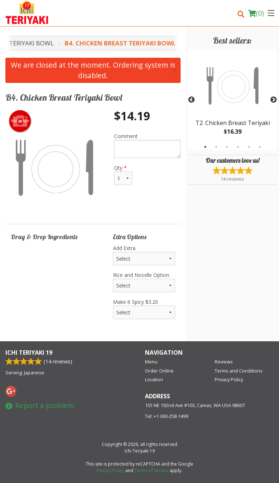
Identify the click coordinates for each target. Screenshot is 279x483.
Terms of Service (151, 470)
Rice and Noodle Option (144, 281)
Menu (151, 361)
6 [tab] (259, 146)
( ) (256, 13)
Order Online (159, 370)
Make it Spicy (144, 308)
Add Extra (144, 255)
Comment (147, 145)
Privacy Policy (229, 379)
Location (154, 379)
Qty (123, 174)
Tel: (166, 416)
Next (273, 100)
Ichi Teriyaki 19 (28, 353)
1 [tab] (205, 146)
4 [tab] (238, 146)
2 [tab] (216, 146)
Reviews (224, 361)
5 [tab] (248, 146)
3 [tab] (227, 146)
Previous (191, 100)
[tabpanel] (232, 100)
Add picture (20, 121)
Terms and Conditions (239, 370)
